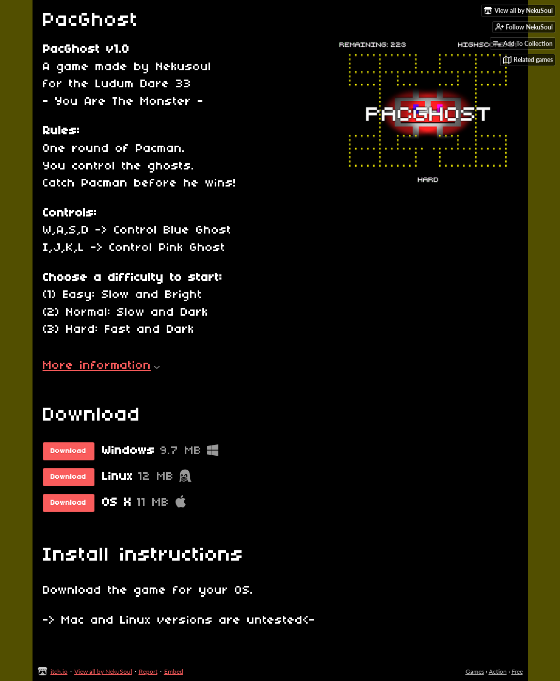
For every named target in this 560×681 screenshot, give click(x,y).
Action (498, 671)
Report (148, 671)
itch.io (59, 671)
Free (517, 671)
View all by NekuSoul (103, 671)
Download (68, 451)
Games (475, 671)
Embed (173, 671)
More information (101, 366)
